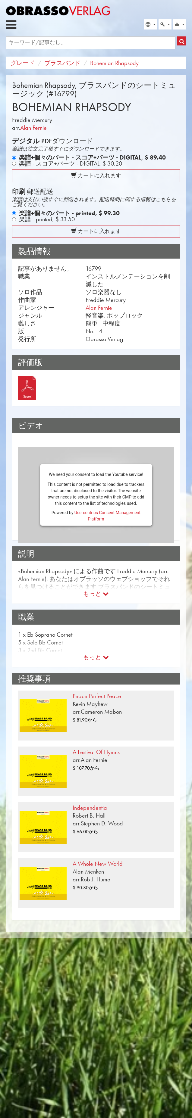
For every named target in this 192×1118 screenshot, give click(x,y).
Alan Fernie (33, 127)
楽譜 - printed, (47, 219)
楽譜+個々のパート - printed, (69, 213)
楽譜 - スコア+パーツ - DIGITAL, (70, 163)
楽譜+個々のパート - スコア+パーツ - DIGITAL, (92, 157)
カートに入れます (96, 175)
